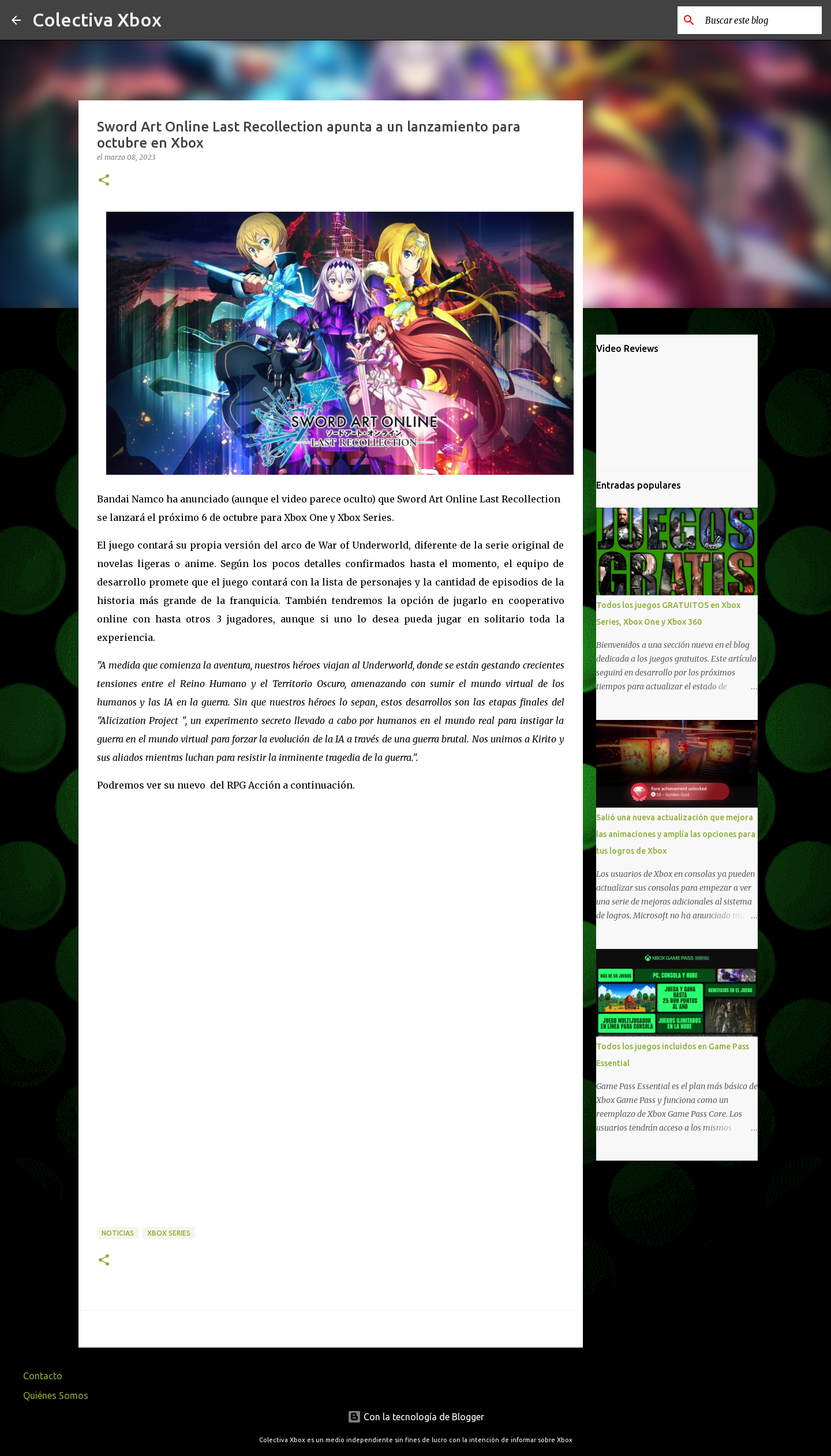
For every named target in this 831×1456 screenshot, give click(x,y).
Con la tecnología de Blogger (415, 1417)
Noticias (118, 1233)
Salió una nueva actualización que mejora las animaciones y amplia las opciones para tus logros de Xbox (675, 834)
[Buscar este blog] (761, 20)
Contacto (42, 1376)
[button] (104, 181)
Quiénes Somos (55, 1395)
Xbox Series (168, 1233)
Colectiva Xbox (97, 19)
